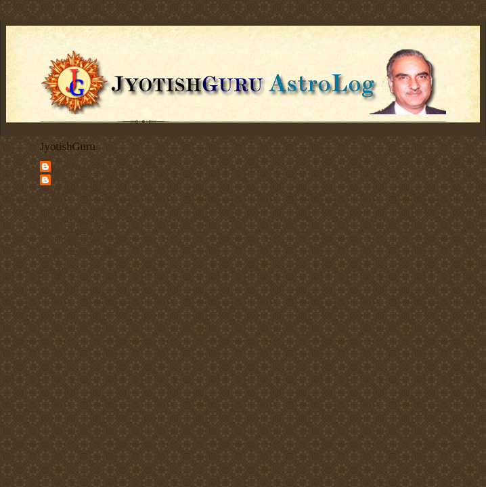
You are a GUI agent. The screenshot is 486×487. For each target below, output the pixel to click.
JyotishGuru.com (79, 166)
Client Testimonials (69, 240)
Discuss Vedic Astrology (77, 251)
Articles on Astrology (72, 230)
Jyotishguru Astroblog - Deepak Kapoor (89, 184)
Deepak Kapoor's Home (76, 208)
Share (48, 270)
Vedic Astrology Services (78, 219)
